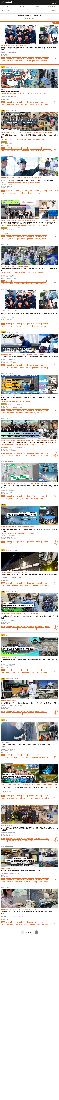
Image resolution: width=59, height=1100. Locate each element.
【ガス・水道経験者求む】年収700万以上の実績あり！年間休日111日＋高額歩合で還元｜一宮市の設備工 (29, 745)
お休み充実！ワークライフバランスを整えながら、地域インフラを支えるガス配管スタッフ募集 (28, 703)
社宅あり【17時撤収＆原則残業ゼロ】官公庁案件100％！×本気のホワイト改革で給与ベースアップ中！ (29, 49)
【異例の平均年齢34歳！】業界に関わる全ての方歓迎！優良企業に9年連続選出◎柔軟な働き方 (28, 442)
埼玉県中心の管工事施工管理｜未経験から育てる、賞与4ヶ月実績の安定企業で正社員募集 (27, 180)
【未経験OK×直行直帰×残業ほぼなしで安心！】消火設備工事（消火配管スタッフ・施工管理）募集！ (29, 269)
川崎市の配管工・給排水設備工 (10, 91)
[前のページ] (22, 932)
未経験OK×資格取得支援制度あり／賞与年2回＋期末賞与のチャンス (21, 871)
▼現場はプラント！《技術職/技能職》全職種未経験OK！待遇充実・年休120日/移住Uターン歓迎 (29, 787)
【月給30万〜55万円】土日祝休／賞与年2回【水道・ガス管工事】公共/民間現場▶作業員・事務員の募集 (29, 487)
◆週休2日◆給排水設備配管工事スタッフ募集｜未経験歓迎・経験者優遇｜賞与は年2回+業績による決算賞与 (29, 530)
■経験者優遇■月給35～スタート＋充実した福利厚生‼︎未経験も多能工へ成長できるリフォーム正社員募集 (29, 136)
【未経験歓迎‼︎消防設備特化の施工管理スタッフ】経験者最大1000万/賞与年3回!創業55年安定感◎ (29, 356)
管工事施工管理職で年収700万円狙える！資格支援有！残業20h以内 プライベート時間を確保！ (28, 223)
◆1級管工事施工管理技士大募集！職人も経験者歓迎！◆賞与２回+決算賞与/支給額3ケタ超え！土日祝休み (29, 398)
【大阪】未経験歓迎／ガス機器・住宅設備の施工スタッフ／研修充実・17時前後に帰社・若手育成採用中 (29, 617)
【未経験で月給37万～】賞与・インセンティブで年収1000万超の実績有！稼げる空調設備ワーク (29, 574)
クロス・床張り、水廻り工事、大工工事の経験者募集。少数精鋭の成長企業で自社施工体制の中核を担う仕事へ (29, 829)
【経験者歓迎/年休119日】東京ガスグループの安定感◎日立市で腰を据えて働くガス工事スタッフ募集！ (29, 912)
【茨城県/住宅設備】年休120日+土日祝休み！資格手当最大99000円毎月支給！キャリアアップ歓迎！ (29, 660)
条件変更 (54, 10)
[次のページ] (36, 932)
